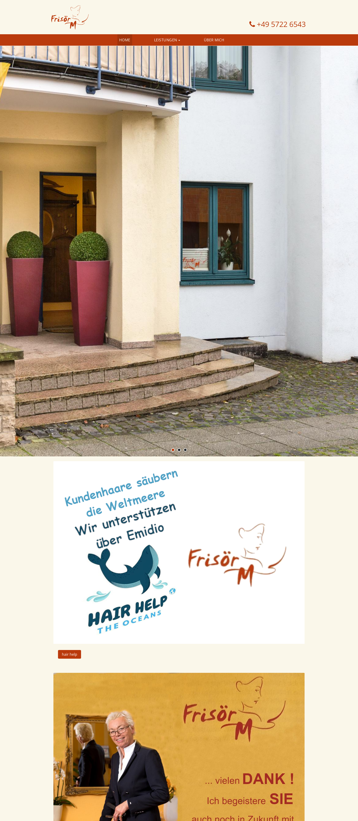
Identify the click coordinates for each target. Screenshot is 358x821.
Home (124, 39)
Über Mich (214, 39)
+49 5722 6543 (280, 24)
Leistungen (165, 39)
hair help (69, 654)
